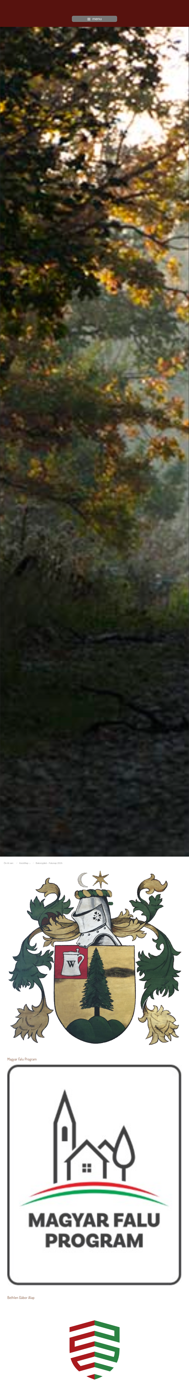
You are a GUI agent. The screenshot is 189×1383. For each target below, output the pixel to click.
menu (94, 19)
